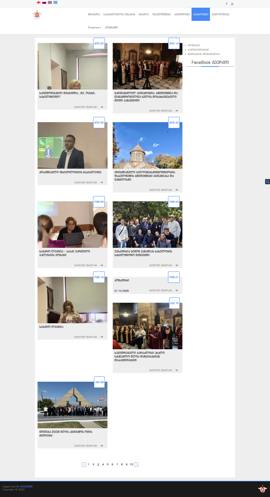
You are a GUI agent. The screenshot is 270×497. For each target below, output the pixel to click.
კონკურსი (121, 280)
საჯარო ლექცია (51, 327)
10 (131, 464)
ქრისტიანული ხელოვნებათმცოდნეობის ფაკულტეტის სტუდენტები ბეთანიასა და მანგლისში (144, 175)
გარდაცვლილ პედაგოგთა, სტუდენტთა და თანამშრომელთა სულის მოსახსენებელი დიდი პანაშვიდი (146, 96)
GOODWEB (26, 486)
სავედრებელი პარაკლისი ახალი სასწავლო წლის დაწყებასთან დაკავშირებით (139, 356)
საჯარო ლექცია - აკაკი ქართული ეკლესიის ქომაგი (64, 253)
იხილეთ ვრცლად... (87, 106)
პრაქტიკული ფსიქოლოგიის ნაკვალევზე (70, 172)
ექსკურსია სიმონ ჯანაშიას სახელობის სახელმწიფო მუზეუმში (143, 253)
